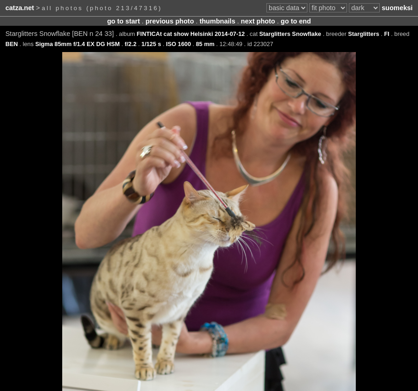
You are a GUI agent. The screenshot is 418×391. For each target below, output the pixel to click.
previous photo (170, 21)
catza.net (20, 8)
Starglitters (363, 33)
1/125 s (151, 44)
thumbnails (217, 21)
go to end (296, 21)
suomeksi (397, 8)
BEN (12, 44)
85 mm (205, 44)
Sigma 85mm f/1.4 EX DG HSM (77, 44)
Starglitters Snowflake (290, 33)
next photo (258, 21)
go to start (123, 21)
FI (386, 33)
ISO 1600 (178, 44)
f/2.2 (131, 44)
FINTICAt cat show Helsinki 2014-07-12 (191, 33)
